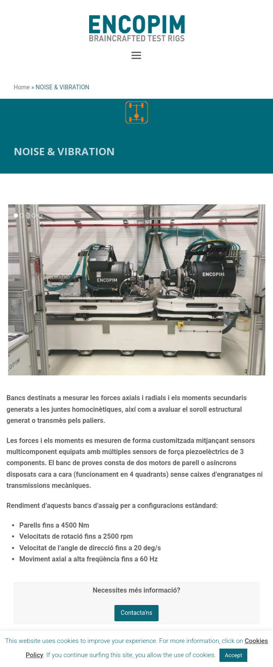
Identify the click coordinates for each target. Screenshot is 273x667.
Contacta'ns (136, 612)
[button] (136, 55)
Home (22, 87)
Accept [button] (233, 655)
